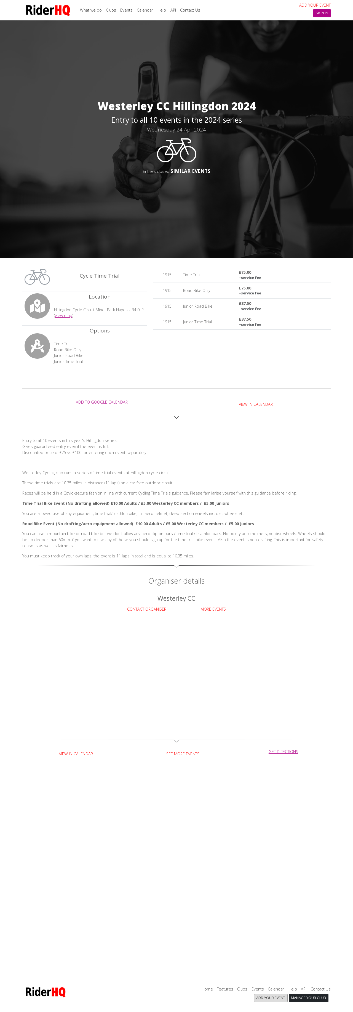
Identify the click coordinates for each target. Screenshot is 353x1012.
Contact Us (190, 10)
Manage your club (308, 997)
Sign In (322, 12)
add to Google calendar (102, 402)
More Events (213, 609)
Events (126, 10)
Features (225, 989)
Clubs (111, 10)
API (173, 10)
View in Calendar (256, 404)
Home (207, 989)
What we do (91, 10)
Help (161, 10)
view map (63, 315)
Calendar (145, 10)
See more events (182, 753)
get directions (283, 751)
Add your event (315, 5)
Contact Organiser (146, 609)
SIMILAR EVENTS (190, 171)
